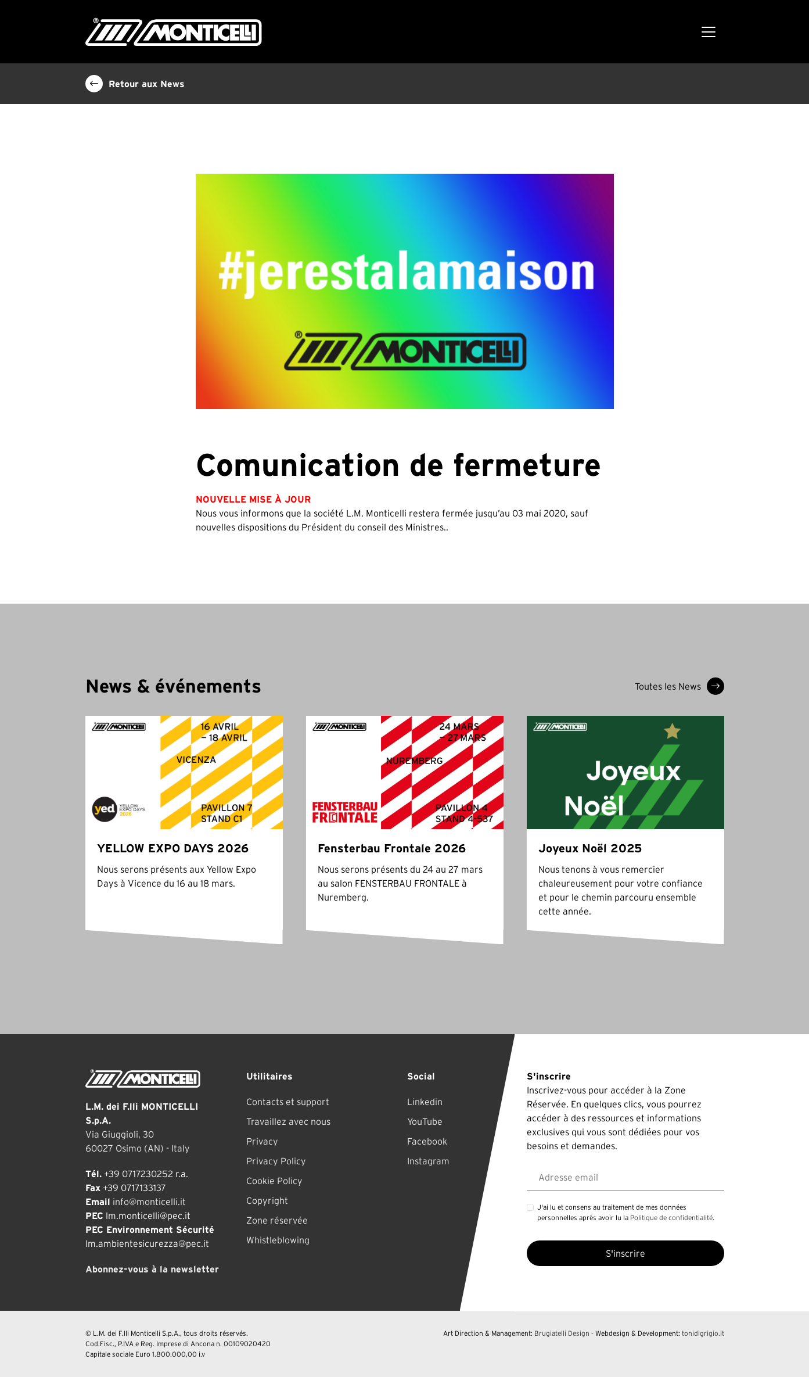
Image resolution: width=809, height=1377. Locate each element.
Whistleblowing (278, 1240)
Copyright (267, 1200)
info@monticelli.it (149, 1201)
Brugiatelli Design (561, 1333)
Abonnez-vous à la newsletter (152, 1269)
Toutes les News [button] (679, 686)
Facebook (427, 1141)
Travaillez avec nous (288, 1121)
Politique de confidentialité (671, 1217)
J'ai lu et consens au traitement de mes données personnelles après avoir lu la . (625, 1212)
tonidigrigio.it (703, 1333)
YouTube (425, 1121)
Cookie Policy (274, 1180)
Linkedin (425, 1101)
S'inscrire (625, 1253)
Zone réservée (277, 1220)
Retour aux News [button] (135, 83)
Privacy (262, 1141)
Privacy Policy (276, 1161)
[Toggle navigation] (708, 32)
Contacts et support (287, 1101)
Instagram (428, 1161)
